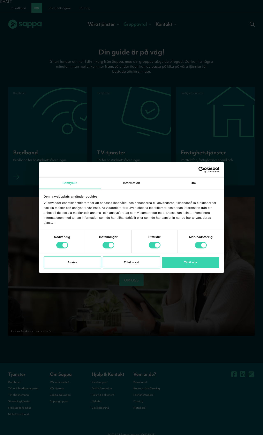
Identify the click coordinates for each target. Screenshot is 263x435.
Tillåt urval (131, 262)
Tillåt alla (190, 262)
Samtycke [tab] (70, 183)
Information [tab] (131, 183)
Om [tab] (193, 183)
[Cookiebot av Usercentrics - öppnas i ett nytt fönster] (201, 170)
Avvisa (72, 262)
